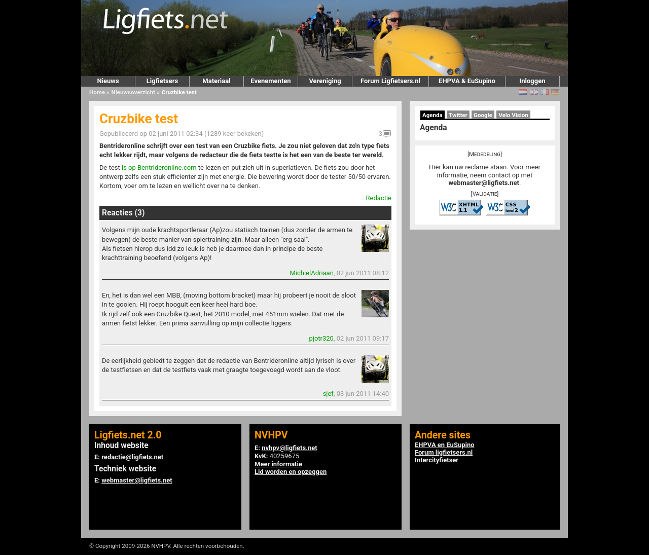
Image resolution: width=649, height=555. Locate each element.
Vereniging (325, 81)
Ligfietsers (162, 81)
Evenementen (270, 81)
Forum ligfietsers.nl (444, 452)
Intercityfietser (436, 460)
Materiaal (216, 81)
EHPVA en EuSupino (445, 445)
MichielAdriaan (311, 273)
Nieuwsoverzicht (133, 92)
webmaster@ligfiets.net (484, 183)
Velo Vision (513, 115)
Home (97, 92)
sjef (328, 393)
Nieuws (108, 81)
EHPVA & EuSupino (467, 81)
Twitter (458, 115)
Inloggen (532, 81)
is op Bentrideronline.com (159, 167)
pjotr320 (321, 338)
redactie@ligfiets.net (132, 457)
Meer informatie (278, 464)
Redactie (378, 198)
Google (483, 115)
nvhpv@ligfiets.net (289, 448)
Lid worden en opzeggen (291, 471)
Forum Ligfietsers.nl (390, 81)
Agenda (432, 115)
